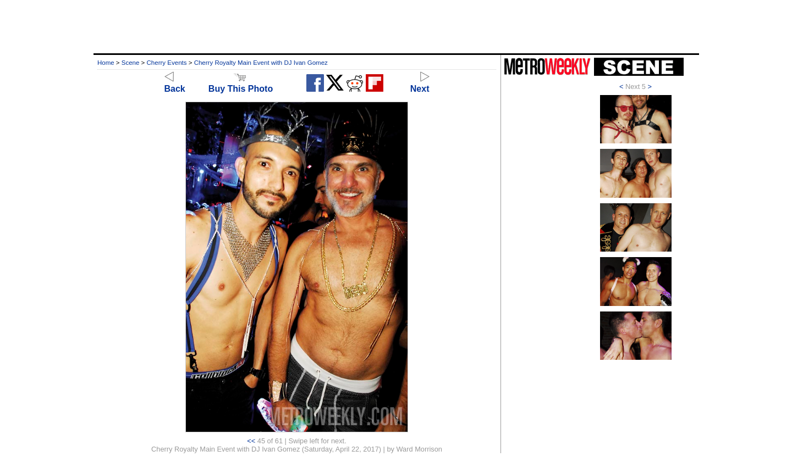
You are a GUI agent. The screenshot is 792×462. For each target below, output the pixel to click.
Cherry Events (167, 62)
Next (420, 83)
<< (251, 441)
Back (174, 83)
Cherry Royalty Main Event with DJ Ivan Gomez (261, 62)
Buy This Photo (240, 83)
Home (105, 62)
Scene (131, 62)
